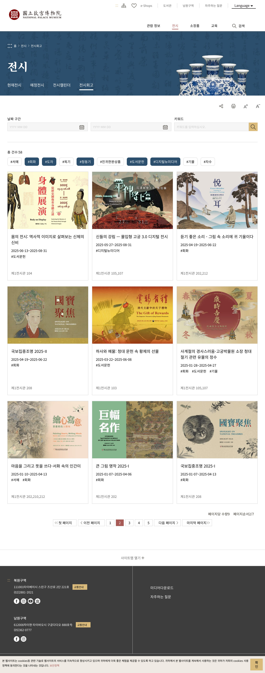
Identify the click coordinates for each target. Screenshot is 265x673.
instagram (23, 601)
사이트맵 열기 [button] (131, 557)
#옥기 (66, 161)
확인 (256, 664)
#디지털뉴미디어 (165, 161)
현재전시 (14, 85)
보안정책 (54, 665)
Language (242, 5)
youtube (30, 601)
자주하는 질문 (160, 596)
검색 (253, 127)
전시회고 (36, 46)
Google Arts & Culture (37, 601)
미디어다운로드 (162, 587)
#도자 (49, 161)
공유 (221, 106)
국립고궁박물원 (35, 14)
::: (116, 5)
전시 (23, 46)
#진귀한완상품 (110, 161)
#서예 (14, 161)
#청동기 (85, 161)
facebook (16, 601)
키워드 (179, 119)
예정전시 (37, 85)
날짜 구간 (14, 119)
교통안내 (79, 587)
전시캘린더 (61, 85)
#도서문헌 (137, 161)
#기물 (190, 161)
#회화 (32, 161)
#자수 (208, 161)
